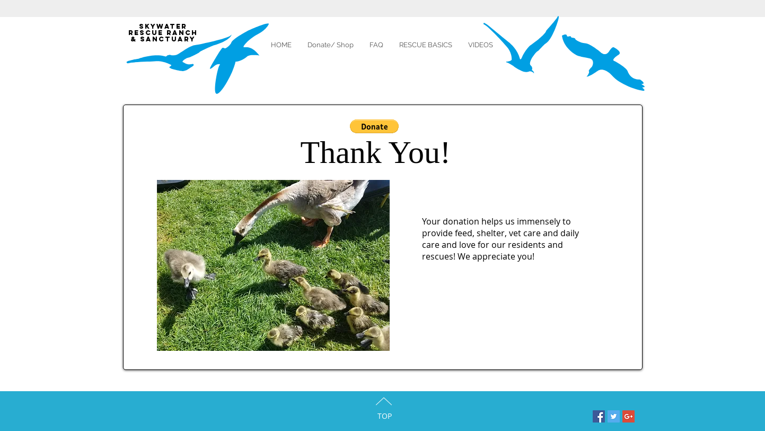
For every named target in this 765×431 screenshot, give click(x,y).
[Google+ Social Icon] (628, 416)
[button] (374, 126)
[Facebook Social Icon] (599, 416)
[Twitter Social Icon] (614, 416)
